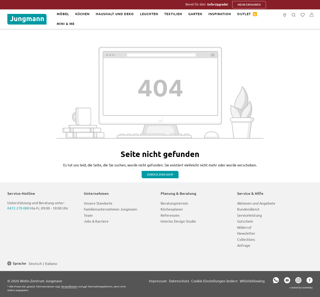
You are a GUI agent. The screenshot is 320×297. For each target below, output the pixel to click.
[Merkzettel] (302, 15)
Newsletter (246, 233)
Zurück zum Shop (160, 174)
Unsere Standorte (98, 203)
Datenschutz (179, 281)
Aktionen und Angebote (256, 203)
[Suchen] (293, 15)
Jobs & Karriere (96, 221)
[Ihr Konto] (311, 15)
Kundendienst (248, 209)
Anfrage (243, 245)
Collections (246, 239)
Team (88, 215)
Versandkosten (69, 286)
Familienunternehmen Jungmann (110, 209)
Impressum (158, 281)
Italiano (51, 263)
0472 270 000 (18, 208)
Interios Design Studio (178, 221)
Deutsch (35, 263)
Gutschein (245, 221)
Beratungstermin (174, 203)
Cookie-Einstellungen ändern (214, 281)
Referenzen (170, 215)
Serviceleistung (249, 215)
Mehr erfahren (257, 5)
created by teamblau (301, 287)
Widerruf (244, 227)
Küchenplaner (172, 209)
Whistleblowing (252, 281)
